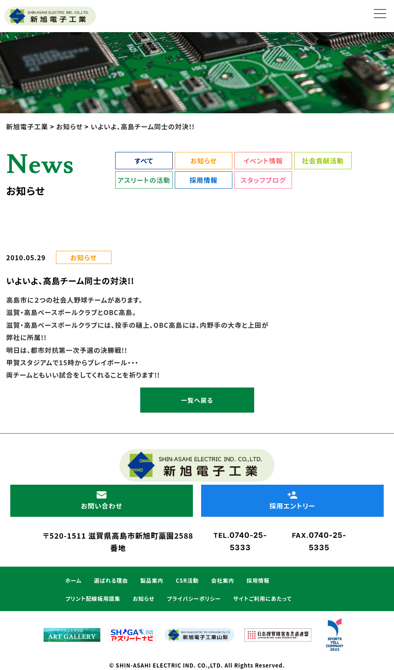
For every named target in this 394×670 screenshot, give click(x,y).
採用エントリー (292, 501)
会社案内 (222, 580)
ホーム (73, 580)
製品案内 (151, 580)
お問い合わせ (101, 501)
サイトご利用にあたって (262, 598)
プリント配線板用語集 (93, 598)
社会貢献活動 (323, 161)
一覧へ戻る (197, 400)
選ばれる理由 (111, 580)
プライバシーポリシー (194, 598)
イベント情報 (263, 161)
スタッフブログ (263, 180)
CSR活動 (187, 580)
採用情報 (204, 180)
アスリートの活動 (144, 180)
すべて (143, 161)
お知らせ (203, 161)
